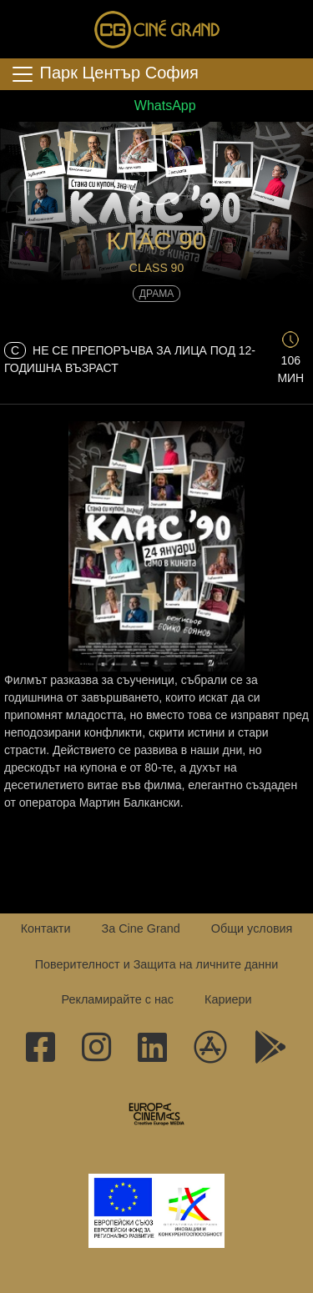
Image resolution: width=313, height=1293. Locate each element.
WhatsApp (156, 105)
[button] (156, 172)
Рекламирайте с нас (117, 999)
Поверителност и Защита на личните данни (157, 964)
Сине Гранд (157, 29)
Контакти (46, 928)
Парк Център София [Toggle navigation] (104, 74)
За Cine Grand (140, 928)
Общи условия (252, 928)
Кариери (227, 999)
